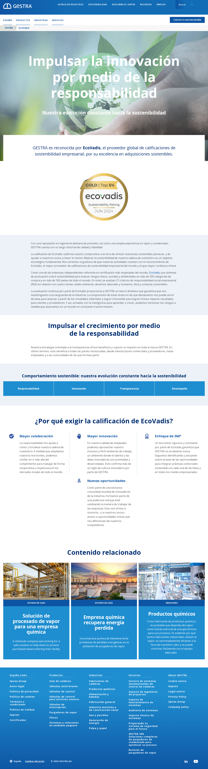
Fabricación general (102, 702)
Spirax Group (18, 681)
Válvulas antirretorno (63, 686)
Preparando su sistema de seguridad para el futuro (143, 726)
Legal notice (176, 691)
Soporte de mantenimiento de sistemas (141, 702)
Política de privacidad (24, 691)
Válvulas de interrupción (57, 706)
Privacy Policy (177, 696)
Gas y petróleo (98, 715)
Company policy (178, 706)
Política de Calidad (22, 709)
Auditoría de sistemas (143, 710)
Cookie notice (177, 681)
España (9, 27)
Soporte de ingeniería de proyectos (143, 693)
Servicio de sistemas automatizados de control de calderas (142, 683)
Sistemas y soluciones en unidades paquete (64, 724)
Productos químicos (171, 613)
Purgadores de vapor (63, 712)
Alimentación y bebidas (99, 696)
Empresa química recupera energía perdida (104, 622)
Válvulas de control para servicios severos (64, 698)
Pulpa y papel (98, 728)
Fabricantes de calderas (99, 682)
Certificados (18, 720)
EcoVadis (155, 272)
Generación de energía (98, 721)
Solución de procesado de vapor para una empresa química (36, 623)
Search (192, 4)
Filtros (53, 717)
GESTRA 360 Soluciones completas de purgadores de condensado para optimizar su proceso (143, 739)
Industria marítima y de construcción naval (103, 708)
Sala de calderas (60, 681)
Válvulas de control (62, 691)
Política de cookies (22, 696)
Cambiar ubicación (34, 761)
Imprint (15, 714)
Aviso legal (17, 686)
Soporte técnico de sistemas (141, 717)
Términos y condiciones (18, 703)
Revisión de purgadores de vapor (142, 751)
